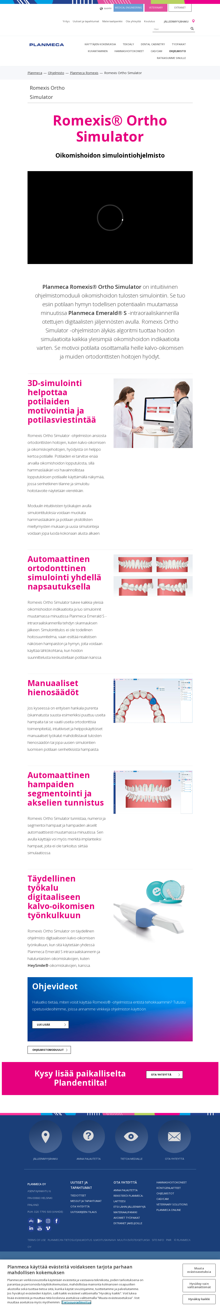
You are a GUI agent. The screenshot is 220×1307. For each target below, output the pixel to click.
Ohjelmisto (177, 51)
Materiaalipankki (112, 21)
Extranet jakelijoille (128, 1223)
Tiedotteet (78, 1195)
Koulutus (149, 21)
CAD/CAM (156, 51)
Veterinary (156, 7)
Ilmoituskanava (104, 1240)
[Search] (192, 28)
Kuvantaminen (98, 51)
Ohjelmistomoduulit (48, 1049)
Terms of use (37, 1240)
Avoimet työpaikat (127, 1217)
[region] (110, 1283)
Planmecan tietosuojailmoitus (70, 1240)
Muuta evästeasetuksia (133, 1240)
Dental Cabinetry (153, 44)
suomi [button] (105, 8)
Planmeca (35, 73)
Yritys (66, 21)
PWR (168, 1240)
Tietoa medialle (131, 1158)
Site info (158, 1240)
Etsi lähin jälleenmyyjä (129, 1206)
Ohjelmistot (165, 1193)
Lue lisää (43, 1024)
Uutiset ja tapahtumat (86, 21)
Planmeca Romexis (84, 73)
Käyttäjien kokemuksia (100, 44)
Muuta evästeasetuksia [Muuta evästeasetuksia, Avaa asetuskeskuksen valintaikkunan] (199, 1270)
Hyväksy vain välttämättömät (199, 1285)
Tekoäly (128, 44)
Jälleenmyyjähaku (176, 21)
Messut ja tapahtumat (86, 1201)
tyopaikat (179, 44)
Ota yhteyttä (133, 21)
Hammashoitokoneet (129, 51)
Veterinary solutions (172, 1204)
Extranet (180, 7)
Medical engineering (128, 7)
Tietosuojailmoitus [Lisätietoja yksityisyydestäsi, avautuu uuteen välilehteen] (76, 1302)
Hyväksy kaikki (199, 1299)
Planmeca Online (168, 1210)
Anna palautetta (88, 1158)
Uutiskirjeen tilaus (83, 1212)
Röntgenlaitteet (168, 1188)
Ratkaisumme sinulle (171, 58)
